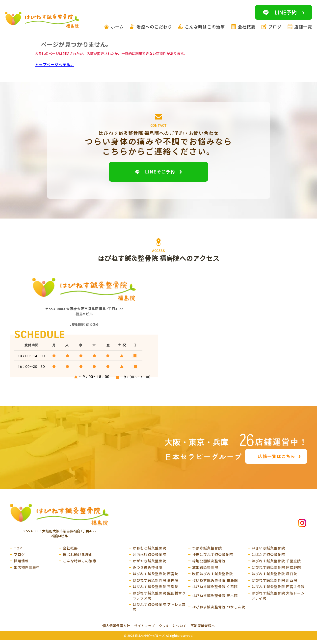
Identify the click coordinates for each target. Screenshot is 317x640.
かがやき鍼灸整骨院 (149, 560)
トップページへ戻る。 (54, 64)
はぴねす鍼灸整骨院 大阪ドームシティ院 (278, 595)
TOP (18, 547)
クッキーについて (172, 625)
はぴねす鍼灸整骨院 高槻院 (155, 580)
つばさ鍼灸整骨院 (207, 547)
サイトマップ (144, 625)
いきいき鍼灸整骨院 (268, 547)
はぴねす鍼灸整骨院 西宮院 (155, 573)
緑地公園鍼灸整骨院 (209, 560)
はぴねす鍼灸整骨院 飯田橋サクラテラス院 (159, 595)
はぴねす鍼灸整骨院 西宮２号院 (278, 586)
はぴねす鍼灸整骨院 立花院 (215, 586)
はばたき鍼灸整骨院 (268, 554)
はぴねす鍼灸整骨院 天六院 (215, 595)
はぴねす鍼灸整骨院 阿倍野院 (276, 567)
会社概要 (70, 547)
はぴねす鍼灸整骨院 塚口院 (274, 573)
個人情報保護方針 (116, 625)
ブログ (19, 554)
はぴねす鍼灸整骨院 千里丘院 (276, 560)
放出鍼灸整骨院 (205, 567)
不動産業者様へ (202, 625)
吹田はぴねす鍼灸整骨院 (212, 573)
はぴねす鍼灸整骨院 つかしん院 (218, 606)
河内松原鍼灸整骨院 (149, 554)
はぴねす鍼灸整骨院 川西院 (274, 580)
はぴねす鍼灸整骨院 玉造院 (155, 586)
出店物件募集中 (27, 567)
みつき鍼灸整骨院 (147, 567)
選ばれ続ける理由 (78, 554)
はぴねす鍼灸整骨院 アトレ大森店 (159, 607)
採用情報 (21, 560)
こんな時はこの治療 (79, 560)
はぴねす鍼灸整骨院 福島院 (215, 580)
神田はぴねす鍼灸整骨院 (212, 554)
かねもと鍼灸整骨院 (149, 547)
